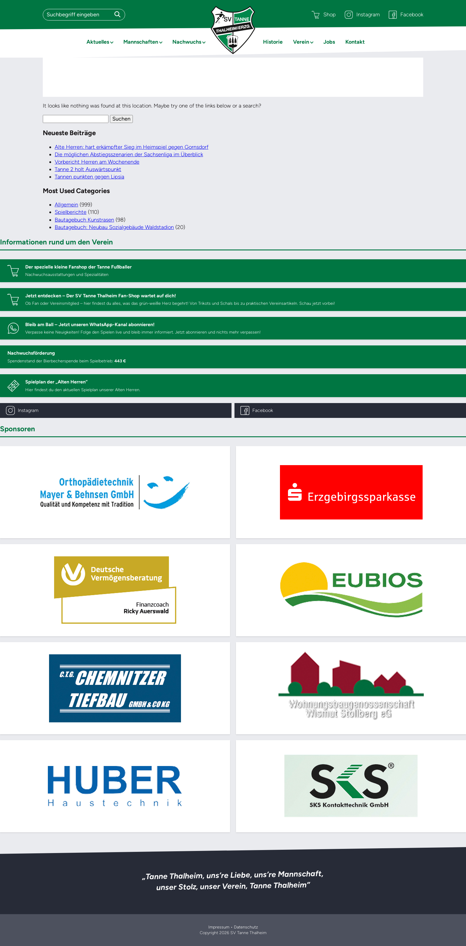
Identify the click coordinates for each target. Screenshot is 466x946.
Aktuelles (97, 42)
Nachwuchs (186, 42)
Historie (273, 42)
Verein (301, 42)
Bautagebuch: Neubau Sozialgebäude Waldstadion (114, 227)
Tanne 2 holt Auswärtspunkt (88, 169)
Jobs (329, 42)
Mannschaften (140, 42)
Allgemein (66, 204)
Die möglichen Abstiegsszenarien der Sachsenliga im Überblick (129, 154)
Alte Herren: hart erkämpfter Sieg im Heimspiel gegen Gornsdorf (131, 147)
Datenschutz (246, 927)
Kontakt (355, 42)
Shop (324, 15)
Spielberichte (70, 212)
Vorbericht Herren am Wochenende (97, 162)
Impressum (218, 927)
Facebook (406, 15)
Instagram (362, 15)
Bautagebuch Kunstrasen (84, 220)
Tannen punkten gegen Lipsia (89, 176)
